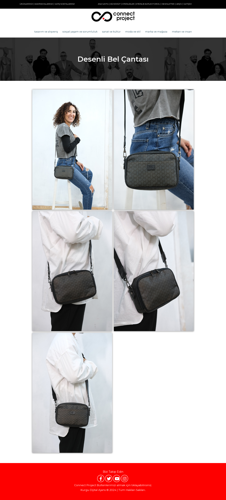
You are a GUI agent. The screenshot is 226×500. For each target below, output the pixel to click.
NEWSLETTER (168, 4)
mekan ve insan (182, 31)
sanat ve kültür (111, 31)
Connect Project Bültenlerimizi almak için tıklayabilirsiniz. (113, 485)
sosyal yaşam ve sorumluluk (79, 31)
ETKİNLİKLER (128, 4)
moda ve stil (133, 31)
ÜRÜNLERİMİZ (26, 4)
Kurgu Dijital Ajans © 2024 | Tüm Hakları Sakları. (113, 490)
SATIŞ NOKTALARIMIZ (65, 4)
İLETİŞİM (188, 4)
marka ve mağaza (156, 31)
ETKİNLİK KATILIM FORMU (148, 4)
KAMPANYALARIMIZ (44, 4)
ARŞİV (179, 4)
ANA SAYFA (103, 4)
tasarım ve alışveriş (46, 31)
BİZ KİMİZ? (115, 4)
